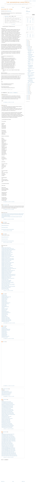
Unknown (4, 222)
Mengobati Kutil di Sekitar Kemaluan (6, 276)
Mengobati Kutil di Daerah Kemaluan (7, 272)
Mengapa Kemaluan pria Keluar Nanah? (7, 265)
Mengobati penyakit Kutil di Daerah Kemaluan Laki (8, 274)
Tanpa (17, 213)
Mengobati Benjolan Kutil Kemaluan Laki (7, 267)
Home (13, 7)
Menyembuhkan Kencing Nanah (6, 422)
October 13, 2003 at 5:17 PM (9, 102)
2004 (27, 44)
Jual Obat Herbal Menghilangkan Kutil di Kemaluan (8, 450)
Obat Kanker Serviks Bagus (5, 285)
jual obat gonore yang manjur (6, 417)
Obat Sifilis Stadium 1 (4, 332)
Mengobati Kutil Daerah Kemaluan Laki (7, 271)
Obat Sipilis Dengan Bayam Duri (6, 312)
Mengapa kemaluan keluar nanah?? (6, 251)
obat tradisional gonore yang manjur (6, 416)
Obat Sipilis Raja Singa (5, 314)
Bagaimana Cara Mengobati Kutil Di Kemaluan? (8, 404)
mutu (11, 216)
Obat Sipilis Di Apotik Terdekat (6, 318)
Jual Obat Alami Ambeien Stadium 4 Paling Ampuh (8, 249)
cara (14, 214)
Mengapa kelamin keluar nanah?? (6, 253)
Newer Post (2, 7)
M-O (30, 28)
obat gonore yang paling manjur (6, 419)
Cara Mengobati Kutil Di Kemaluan (6, 401)
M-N (33, 19)
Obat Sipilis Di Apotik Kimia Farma (6, 319)
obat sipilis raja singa (4, 299)
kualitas (14, 216)
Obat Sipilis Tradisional (5, 308)
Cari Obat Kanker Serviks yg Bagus (6, 280)
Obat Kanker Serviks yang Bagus (6, 281)
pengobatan (8, 214)
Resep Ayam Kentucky (5, 227)
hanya (21, 213)
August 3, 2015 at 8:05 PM (8, 290)
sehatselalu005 (5, 399)
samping (3, 217)
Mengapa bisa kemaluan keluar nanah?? (7, 252)
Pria (12, 213)
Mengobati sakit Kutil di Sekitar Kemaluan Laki (8, 278)
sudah (22, 214)
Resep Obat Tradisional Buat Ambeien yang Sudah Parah (9, 455)
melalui (5, 214)
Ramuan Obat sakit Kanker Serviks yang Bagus (8, 284)
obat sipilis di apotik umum (5, 303)
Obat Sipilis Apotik (4, 333)
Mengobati (4, 213)
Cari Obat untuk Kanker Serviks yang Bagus (8, 282)
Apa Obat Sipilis (4, 327)
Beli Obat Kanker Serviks (5, 288)
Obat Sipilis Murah (4, 331)
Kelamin (9, 213)
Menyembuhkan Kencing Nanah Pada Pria (7, 426)
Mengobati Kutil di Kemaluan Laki (6, 269)
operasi (16, 214)
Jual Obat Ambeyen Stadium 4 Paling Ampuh (8, 248)
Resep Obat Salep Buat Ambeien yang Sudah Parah (9, 452)
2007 (27, 40)
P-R (32, 28)
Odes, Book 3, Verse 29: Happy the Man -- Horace (31, 76)
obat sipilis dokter (4, 304)
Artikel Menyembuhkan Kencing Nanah (7, 427)
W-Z (30, 22)
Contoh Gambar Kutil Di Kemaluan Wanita (7, 409)
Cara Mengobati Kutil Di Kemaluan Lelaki (7, 405)
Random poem (28, 11)
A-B (27, 18)
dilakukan (3, 214)
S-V (27, 29)
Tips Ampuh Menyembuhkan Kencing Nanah (8, 425)
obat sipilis (3, 307)
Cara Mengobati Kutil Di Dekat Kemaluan (7, 402)
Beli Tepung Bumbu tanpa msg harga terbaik (8, 229)
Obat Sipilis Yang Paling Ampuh (6, 329)
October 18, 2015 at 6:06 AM (9, 338)
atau (18, 214)
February (29, 92)
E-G (32, 18)
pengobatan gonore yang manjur (6, 421)
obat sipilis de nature (4, 301)
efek (21, 216)
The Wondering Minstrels (18, 2)
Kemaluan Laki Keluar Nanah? (6, 261)
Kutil (7, 213)
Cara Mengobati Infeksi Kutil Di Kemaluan (7, 406)
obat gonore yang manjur (5, 415)
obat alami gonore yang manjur (6, 420)
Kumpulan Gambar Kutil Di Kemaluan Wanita (8, 413)
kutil (2, 216)
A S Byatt (13, 24)
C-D (30, 18)
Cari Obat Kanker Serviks (5, 279)
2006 (27, 41)
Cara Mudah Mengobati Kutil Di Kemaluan (7, 403)
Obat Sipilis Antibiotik (4, 334)
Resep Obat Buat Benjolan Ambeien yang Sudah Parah (9, 454)
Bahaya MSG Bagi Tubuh (5, 225)
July (28, 86)
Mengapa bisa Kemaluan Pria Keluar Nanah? (8, 258)
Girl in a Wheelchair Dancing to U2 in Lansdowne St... (30, 66)
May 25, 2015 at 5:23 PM (8, 242)
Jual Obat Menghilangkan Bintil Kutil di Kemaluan (8, 448)
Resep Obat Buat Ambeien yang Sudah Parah (8, 451)
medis (11, 214)
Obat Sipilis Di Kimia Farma (5, 321)
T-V (27, 22)
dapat (23, 213)
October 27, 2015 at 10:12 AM (9, 385)
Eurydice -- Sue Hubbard (31, 72)
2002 (27, 95)
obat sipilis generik (4, 305)
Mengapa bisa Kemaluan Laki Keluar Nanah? (8, 262)
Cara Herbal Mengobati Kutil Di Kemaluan (7, 407)
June (28, 87)
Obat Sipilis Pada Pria (5, 313)
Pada (11, 213)
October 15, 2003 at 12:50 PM (9, 201)
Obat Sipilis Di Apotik (4, 309)
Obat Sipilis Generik (4, 328)
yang (15, 216)
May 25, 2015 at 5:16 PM (8, 230)
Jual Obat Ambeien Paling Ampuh (6, 247)
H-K (27, 19)
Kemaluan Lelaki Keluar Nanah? (6, 266)
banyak (3, 215)
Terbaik (4, 216)
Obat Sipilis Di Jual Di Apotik (5, 317)
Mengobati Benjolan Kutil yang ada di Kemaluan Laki (9, 268)
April (28, 90)
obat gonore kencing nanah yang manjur (7, 418)
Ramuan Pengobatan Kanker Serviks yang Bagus (8, 286)
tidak (19, 213)
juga (20, 214)
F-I (32, 34)
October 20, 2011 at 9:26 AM (9, 209)
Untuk (2, 213)
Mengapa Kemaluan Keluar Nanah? (6, 255)
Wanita (15, 213)
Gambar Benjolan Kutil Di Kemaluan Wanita (7, 412)
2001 (27, 96)
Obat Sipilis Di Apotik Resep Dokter (6, 320)
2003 (27, 45)
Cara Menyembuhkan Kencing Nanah (7, 423)
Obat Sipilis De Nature (5, 316)
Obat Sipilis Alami (4, 310)
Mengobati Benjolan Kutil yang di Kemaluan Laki (8, 270)
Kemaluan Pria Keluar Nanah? (6, 257)
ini (18, 213)
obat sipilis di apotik (4, 298)
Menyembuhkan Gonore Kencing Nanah (7, 424)
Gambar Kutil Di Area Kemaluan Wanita (7, 411)
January (29, 93)
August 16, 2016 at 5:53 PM (8, 428)
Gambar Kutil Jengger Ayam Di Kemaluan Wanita (8, 414)
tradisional (8, 215)
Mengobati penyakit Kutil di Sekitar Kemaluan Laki (8, 275)
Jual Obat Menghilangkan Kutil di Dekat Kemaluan (8, 449)
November (29, 47)
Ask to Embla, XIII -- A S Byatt (6, 9)
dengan (13, 214)
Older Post (23, 7)
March (28, 91)
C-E (30, 34)
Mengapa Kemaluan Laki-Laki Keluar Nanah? (8, 256)
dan (13, 213)
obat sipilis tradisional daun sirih (6, 302)
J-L (27, 28)
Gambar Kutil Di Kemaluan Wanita (6, 408)
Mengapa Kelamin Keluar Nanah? (6, 264)
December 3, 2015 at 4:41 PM (9, 396)
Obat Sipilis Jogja (4, 300)
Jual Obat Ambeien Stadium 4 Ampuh (7, 250)
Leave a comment (13, 92)
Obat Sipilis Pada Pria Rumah (6, 330)
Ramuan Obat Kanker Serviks (6, 283)
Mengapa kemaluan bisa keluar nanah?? (7, 254)
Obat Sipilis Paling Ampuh (5, 311)
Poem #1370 (7, 16)
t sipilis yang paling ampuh (5, 306)
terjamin (18, 216)
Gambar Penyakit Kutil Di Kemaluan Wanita (7, 410)
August (29, 85)
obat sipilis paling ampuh (5, 297)
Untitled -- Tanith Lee (30, 73)
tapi (19, 214)
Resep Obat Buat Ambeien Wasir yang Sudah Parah (9, 453)
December (29, 46)
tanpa (20, 216)
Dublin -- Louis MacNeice (31, 82)
